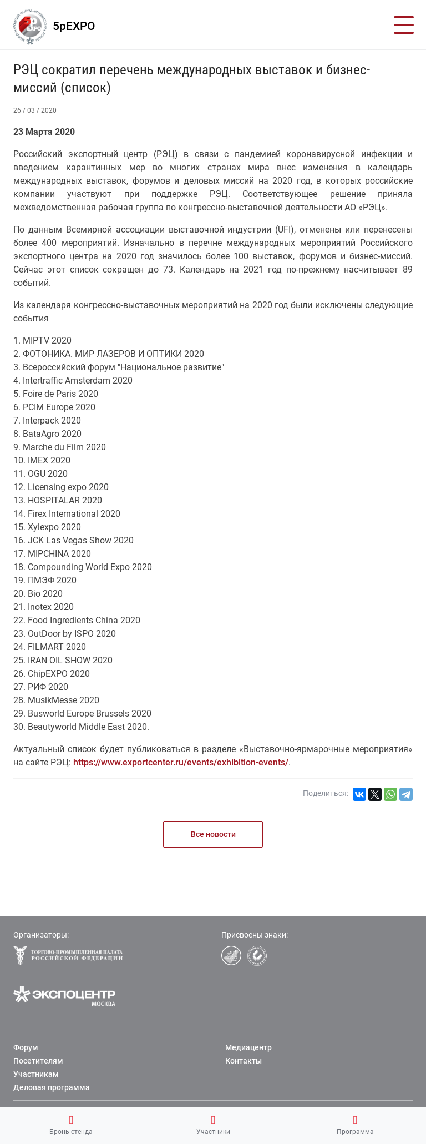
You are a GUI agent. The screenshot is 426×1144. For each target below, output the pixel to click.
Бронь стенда (71, 1125)
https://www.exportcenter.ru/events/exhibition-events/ (180, 762)
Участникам (36, 1074)
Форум (25, 1047)
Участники (213, 1125)
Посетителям (38, 1060)
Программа (355, 1125)
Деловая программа (51, 1087)
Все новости (213, 834)
